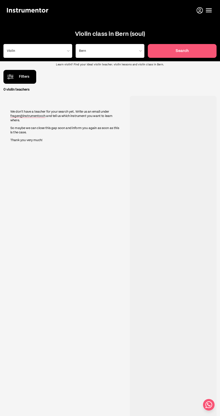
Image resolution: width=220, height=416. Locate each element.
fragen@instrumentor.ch (27, 116)
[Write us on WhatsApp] (209, 405)
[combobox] (37, 51)
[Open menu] (208, 10)
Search (182, 51)
